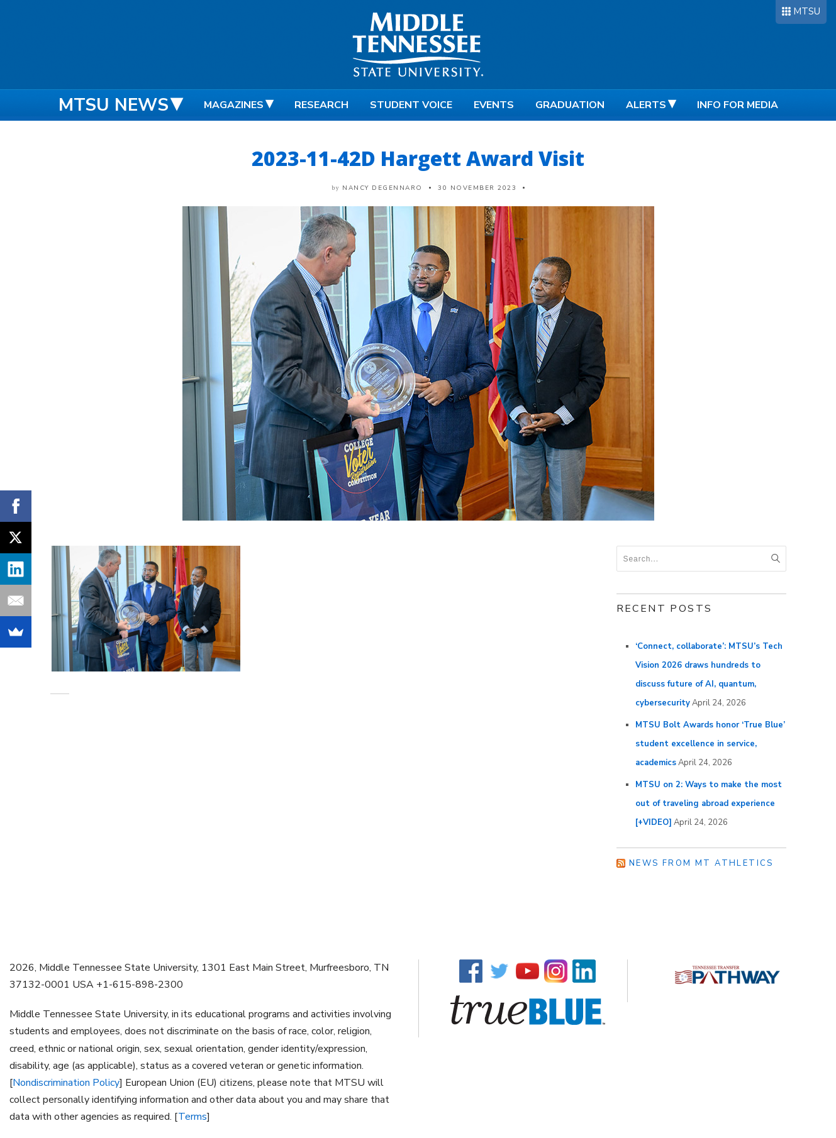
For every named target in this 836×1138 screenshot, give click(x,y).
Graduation (570, 105)
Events (494, 105)
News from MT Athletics (701, 863)
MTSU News (114, 105)
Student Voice (411, 105)
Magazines (234, 105)
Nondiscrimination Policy (66, 1083)
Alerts (646, 105)
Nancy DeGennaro (382, 188)
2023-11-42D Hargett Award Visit (418, 158)
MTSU (806, 11)
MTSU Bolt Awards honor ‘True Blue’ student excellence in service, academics (710, 743)
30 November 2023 (477, 188)
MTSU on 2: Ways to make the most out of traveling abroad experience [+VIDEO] (708, 803)
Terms (192, 1117)
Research (321, 105)
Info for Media (737, 105)
